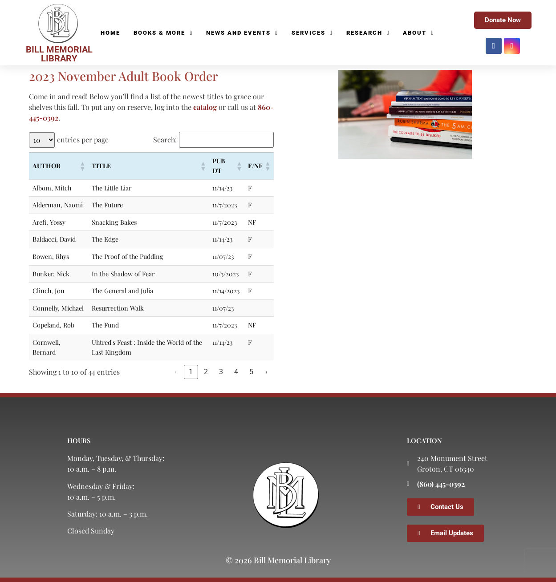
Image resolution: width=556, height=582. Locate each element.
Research (368, 32)
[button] (82, 166)
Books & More (163, 32)
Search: (165, 139)
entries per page (83, 139)
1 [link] (191, 372)
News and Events (242, 32)
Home (110, 32)
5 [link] (251, 372)
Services (312, 32)
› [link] (266, 372)
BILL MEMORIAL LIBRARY (59, 54)
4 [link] (236, 372)
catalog (205, 107)
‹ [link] (176, 372)
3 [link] (221, 372)
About (418, 32)
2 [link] (206, 372)
